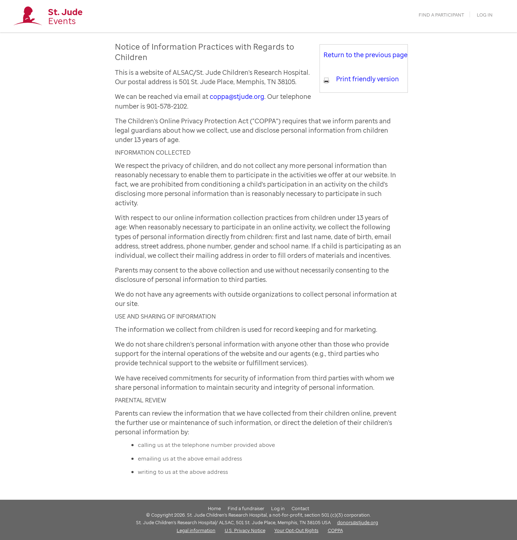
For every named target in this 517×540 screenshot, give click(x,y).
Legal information (196, 530)
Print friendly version (367, 78)
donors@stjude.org (357, 522)
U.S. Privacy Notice (245, 530)
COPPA (335, 530)
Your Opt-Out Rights (296, 530)
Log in (485, 15)
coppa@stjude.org (237, 96)
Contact (300, 508)
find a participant (441, 15)
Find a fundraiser (246, 508)
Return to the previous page (365, 54)
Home (214, 508)
